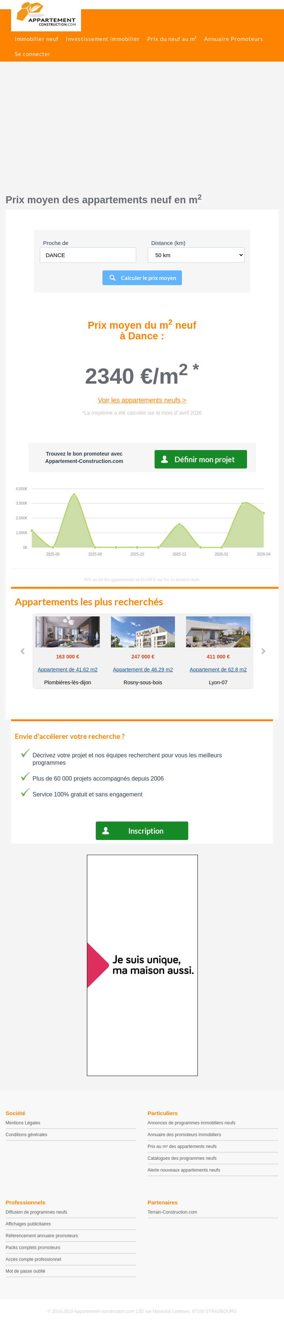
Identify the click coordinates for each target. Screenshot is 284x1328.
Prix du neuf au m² (172, 38)
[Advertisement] (142, 131)
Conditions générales (26, 1134)
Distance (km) (168, 243)
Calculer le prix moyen (148, 277)
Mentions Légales (23, 1122)
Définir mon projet (205, 459)
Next (263, 651)
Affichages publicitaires (28, 1224)
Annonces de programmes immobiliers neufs (191, 1122)
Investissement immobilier (103, 38)
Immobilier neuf (36, 38)
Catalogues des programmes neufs (182, 1158)
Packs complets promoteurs (33, 1247)
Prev (23, 651)
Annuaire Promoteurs (233, 38)
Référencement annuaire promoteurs (42, 1235)
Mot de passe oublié (25, 1271)
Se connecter (33, 54)
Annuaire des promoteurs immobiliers (184, 1134)
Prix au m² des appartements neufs (182, 1146)
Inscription (145, 830)
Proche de (55, 243)
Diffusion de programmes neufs (36, 1212)
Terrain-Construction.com (172, 1212)
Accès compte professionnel (33, 1259)
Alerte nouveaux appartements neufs (184, 1170)
